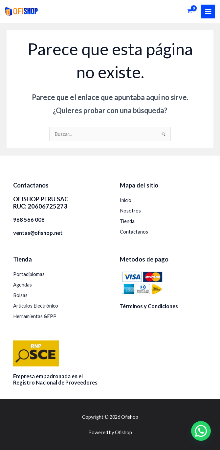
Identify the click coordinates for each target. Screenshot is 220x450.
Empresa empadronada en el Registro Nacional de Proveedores (55, 379)
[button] (201, 431)
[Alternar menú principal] (208, 11)
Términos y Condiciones (149, 306)
